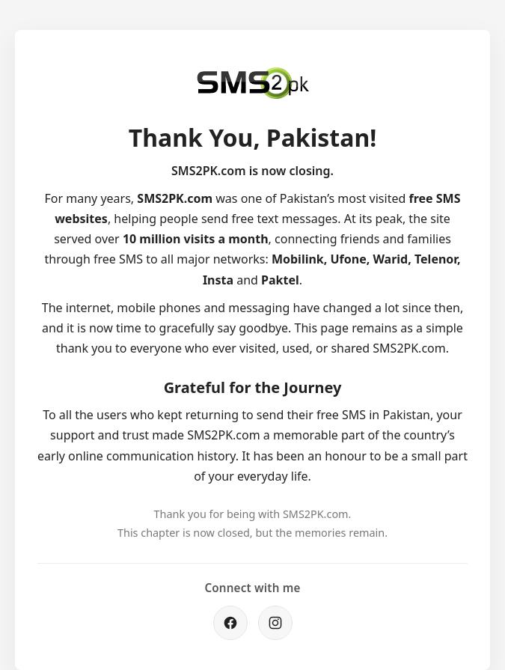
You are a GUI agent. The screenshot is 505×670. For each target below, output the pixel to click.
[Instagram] (275, 623)
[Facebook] (230, 623)
